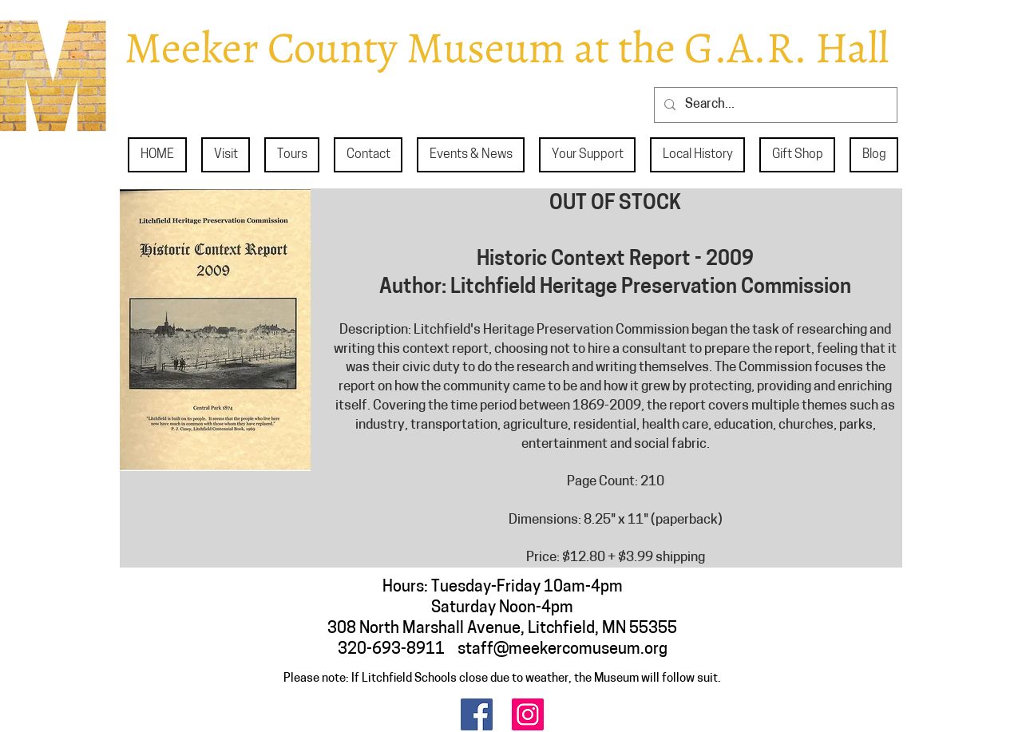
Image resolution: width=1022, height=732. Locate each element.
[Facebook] (477, 714)
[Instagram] (528, 714)
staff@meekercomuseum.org (562, 650)
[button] (225, 154)
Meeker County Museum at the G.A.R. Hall (507, 47)
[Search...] (774, 105)
